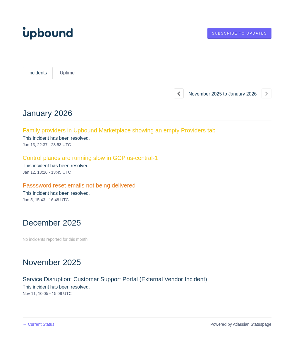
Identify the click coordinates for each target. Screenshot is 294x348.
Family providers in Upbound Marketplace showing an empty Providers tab (119, 130)
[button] (239, 33)
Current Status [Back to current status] (38, 324)
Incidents (37, 72)
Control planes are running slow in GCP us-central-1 (90, 158)
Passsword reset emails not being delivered (79, 185)
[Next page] (266, 93)
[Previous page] (179, 93)
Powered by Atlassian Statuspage (240, 324)
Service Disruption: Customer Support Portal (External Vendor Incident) (115, 279)
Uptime (67, 72)
